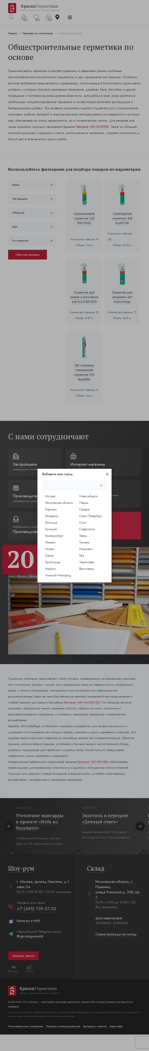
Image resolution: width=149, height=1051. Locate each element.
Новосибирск (88, 496)
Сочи (82, 522)
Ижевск (50, 542)
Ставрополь (87, 529)
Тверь (83, 536)
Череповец (86, 562)
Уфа (81, 555)
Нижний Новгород (58, 575)
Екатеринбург (54, 536)
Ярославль (86, 569)
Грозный (51, 529)
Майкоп (50, 569)
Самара (84, 509)
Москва (50, 496)
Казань (50, 549)
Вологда (51, 522)
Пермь (83, 503)
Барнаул (51, 509)
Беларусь (51, 516)
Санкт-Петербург (90, 516)
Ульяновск (86, 549)
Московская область (59, 503)
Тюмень (84, 542)
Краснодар (52, 562)
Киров (49, 555)
